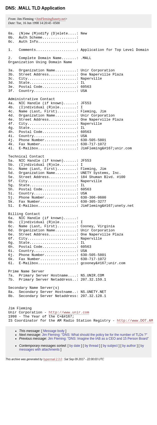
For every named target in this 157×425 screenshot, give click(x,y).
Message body (53, 389)
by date (74, 404)
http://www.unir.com (69, 368)
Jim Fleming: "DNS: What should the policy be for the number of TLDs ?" (94, 393)
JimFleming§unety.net (51, 19)
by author (129, 404)
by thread (91, 404)
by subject (110, 404)
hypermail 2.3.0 (52, 417)
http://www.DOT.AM (135, 378)
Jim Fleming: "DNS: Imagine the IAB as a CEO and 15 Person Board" (98, 397)
